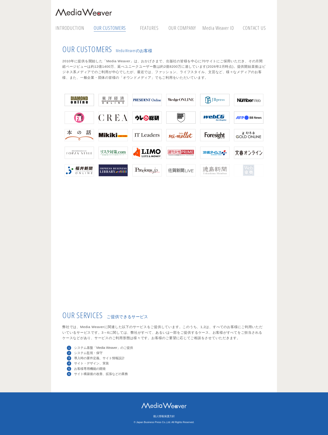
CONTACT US (254, 27)
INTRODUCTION (70, 27)
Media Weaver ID (218, 27)
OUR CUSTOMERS (110, 27)
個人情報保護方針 (164, 416)
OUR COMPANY (182, 27)
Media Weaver (84, 12)
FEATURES (149, 27)
